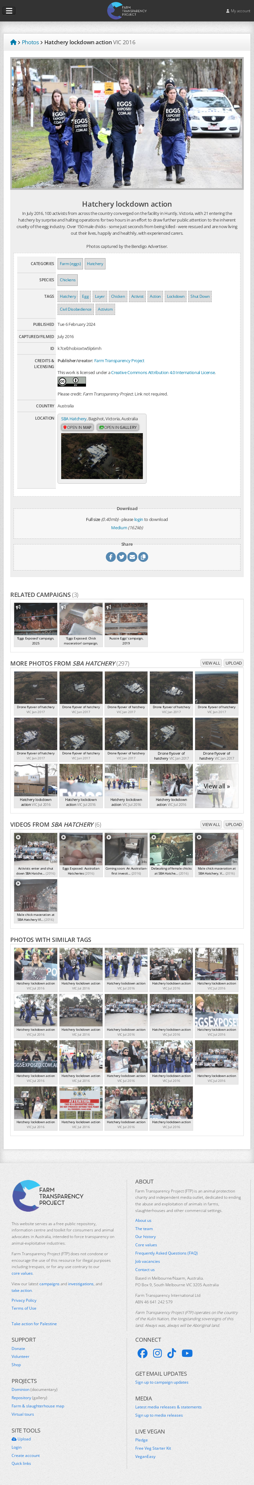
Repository (29, 1397)
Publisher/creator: (75, 360)
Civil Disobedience (76, 309)
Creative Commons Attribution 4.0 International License (163, 372)
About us (143, 1220)
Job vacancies (147, 1261)
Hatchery (95, 263)
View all (211, 663)
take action (22, 1290)
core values (22, 1273)
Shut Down (199, 296)
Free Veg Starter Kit (153, 1448)
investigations (81, 1284)
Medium (119, 528)
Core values (146, 1245)
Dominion (35, 1389)
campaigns (49, 1284)
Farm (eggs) (70, 263)
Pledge (141, 1440)
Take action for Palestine (34, 1324)
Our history (145, 1236)
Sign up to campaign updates (162, 1382)
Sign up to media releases (159, 1415)
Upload (234, 663)
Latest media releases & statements (168, 1407)
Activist (137, 296)
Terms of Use (24, 1308)
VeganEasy (145, 1456)
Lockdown (175, 296)
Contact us (145, 1269)
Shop (16, 1364)
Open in (77, 427)
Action (155, 296)
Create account (26, 1455)
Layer (100, 296)
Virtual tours (23, 1414)
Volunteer (20, 1356)
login (138, 519)
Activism (105, 309)
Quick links (21, 1463)
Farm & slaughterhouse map (38, 1406)
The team (144, 1228)
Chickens (67, 280)
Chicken (118, 296)
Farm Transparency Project (119, 360)
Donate (18, 1348)
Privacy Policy (24, 1300)
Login (16, 1447)
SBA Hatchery (74, 419)
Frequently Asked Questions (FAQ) (166, 1253)
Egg (85, 296)
